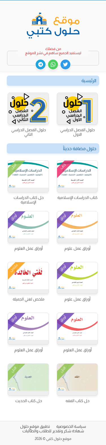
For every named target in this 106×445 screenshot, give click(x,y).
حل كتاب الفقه (77, 400)
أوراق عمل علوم (77, 248)
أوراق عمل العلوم (28, 248)
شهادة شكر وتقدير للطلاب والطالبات (53, 431)
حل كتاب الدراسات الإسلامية (29, 199)
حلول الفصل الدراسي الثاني (28, 132)
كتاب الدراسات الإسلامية (77, 197)
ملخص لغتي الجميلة (28, 299)
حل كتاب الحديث (28, 400)
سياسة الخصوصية (71, 426)
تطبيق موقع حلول (35, 426)
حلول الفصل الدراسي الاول (77, 132)
